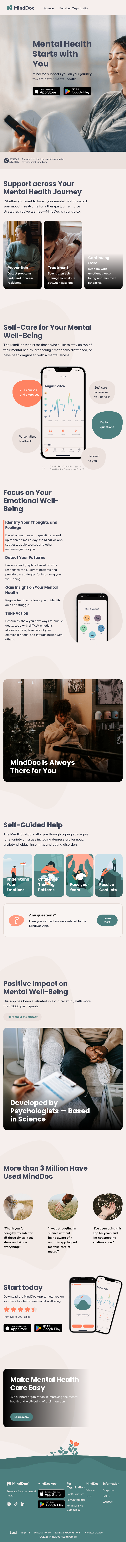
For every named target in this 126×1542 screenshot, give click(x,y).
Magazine (108, 1490)
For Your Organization (74, 8)
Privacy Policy (42, 1532)
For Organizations (76, 1485)
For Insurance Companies (75, 1507)
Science (48, 8)
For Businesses (75, 1493)
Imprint (25, 1532)
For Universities (76, 1499)
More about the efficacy (22, 1017)
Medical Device (94, 1532)
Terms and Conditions (67, 1532)
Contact (107, 1501)
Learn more (107, 920)
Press (89, 1495)
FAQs (106, 1495)
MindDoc (92, 1483)
